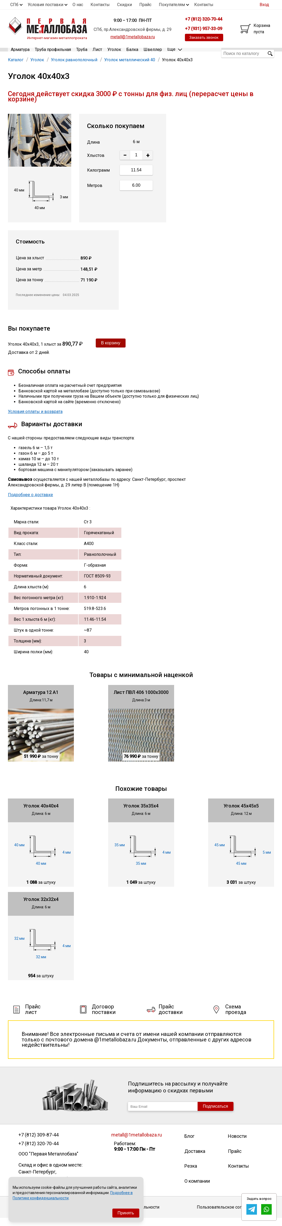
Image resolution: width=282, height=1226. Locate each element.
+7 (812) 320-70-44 (38, 1151)
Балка (132, 53)
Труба (81, 53)
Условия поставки (45, 4)
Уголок (114, 53)
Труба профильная (53, 53)
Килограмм (98, 178)
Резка (190, 1174)
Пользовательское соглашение (228, 1214)
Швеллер (153, 53)
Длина (93, 149)
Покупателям (172, 4)
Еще (174, 53)
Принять (126, 1213)
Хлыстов (95, 163)
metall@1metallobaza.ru (133, 36)
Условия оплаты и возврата (35, 419)
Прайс (145, 4)
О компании (197, 1188)
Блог (189, 1144)
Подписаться (215, 1114)
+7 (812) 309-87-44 (38, 1142)
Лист (97, 53)
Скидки (124, 4)
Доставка (194, 1159)
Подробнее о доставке (30, 502)
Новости (237, 1144)
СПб (14, 4)
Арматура (20, 53)
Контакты (100, 4)
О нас (78, 4)
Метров (94, 193)
